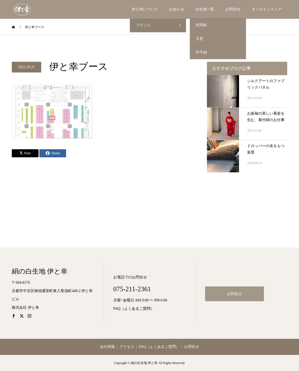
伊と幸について (145, 9)
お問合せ (232, 9)
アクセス (126, 347)
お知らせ (176, 9)
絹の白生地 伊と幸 (39, 271)
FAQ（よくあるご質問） (133, 309)
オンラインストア (267, 9)
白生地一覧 (204, 9)
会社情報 (107, 347)
